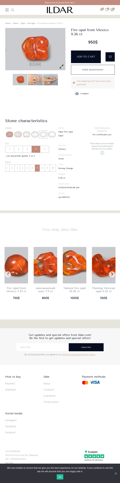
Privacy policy (51, 401)
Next (111, 274)
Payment (10, 383)
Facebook (10, 426)
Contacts (49, 389)
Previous (8, 274)
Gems (15, 23)
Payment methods (94, 376)
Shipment (10, 389)
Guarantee (50, 395)
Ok (59, 477)
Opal (23, 23)
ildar (47, 376)
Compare (84, 93)
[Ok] (115, 473)
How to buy (13, 376)
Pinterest (10, 432)
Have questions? (93, 70)
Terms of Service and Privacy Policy (78, 354)
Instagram (11, 420)
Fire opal (31, 23)
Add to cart (86, 56)
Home (7, 23)
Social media (13, 413)
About (47, 383)
